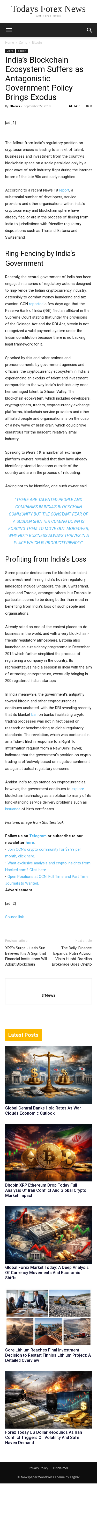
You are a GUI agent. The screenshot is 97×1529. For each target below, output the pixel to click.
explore (78, 834)
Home (9, 42)
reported (36, 349)
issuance (12, 854)
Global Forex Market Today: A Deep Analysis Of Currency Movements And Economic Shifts (47, 1318)
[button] (90, 30)
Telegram (38, 881)
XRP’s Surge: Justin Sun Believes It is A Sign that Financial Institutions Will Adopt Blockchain (26, 1001)
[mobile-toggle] (9, 30)
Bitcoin (37, 42)
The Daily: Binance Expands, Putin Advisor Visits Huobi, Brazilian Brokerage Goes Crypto (72, 1001)
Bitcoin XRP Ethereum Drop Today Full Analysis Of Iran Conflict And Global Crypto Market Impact (45, 1236)
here (30, 888)
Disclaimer (60, 1513)
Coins (23, 42)
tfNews (15, 106)
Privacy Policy (38, 1513)
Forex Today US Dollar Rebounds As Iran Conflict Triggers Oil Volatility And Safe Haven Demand (43, 1483)
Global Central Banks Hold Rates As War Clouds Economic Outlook (43, 1156)
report (64, 235)
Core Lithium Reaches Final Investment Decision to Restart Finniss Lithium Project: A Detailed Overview (48, 1400)
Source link (14, 962)
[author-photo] (49, 1032)
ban (34, 760)
